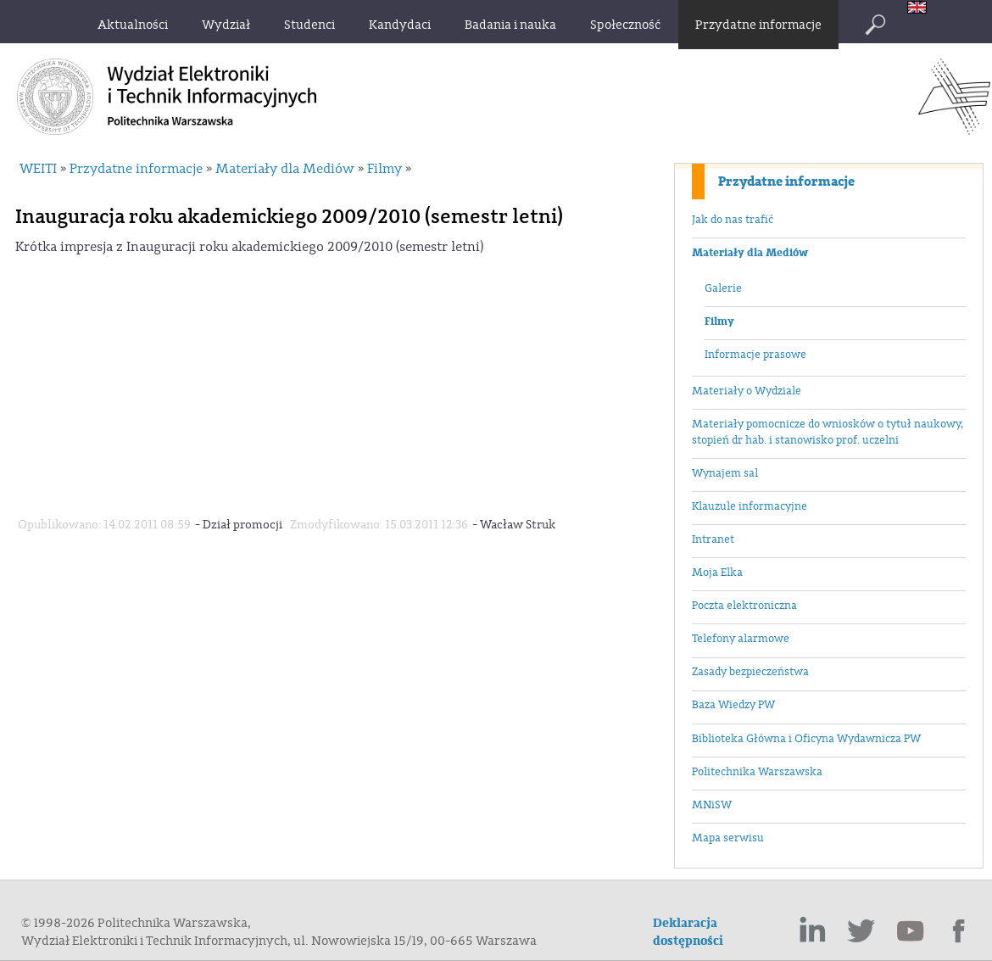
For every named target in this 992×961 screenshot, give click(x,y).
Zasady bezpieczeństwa (750, 672)
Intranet (713, 539)
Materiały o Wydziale (746, 391)
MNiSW (712, 805)
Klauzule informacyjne (749, 506)
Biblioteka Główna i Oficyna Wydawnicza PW (806, 739)
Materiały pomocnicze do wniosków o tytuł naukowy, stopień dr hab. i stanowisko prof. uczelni (827, 432)
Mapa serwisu (728, 838)
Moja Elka (717, 572)
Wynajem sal (725, 473)
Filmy (719, 321)
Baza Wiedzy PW (733, 705)
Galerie (723, 288)
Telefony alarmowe (740, 638)
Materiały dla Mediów (750, 252)
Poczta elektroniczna (744, 605)
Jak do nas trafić (732, 219)
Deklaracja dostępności (688, 932)
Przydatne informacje (786, 181)
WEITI (38, 168)
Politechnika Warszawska (757, 772)
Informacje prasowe (755, 354)
